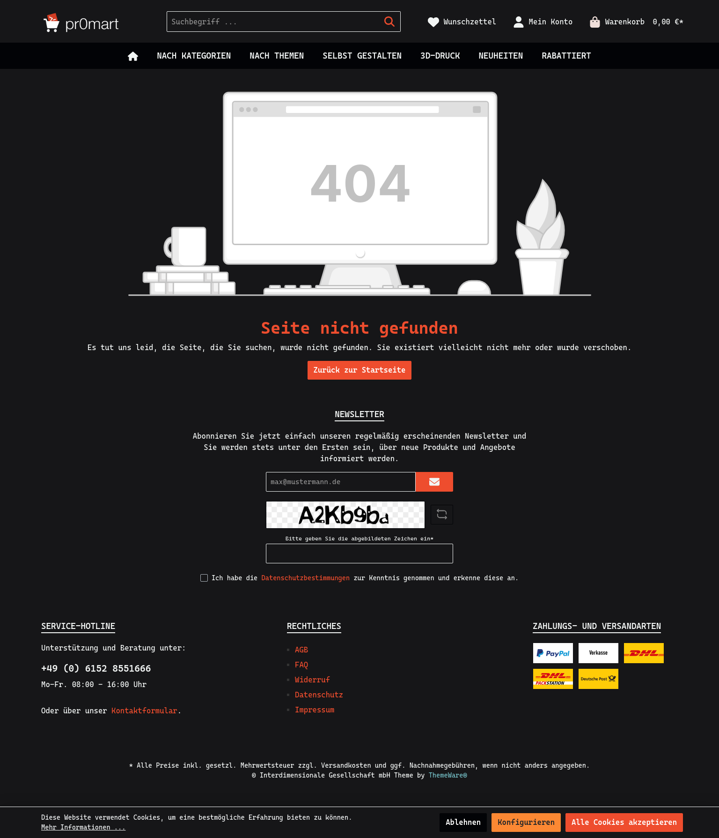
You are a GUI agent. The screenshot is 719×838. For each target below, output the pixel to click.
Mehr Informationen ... (83, 827)
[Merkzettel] (462, 21)
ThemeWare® (448, 775)
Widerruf (312, 679)
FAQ (301, 664)
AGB (301, 649)
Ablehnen (463, 822)
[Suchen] (390, 21)
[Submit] (434, 482)
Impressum (314, 709)
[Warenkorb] (633, 21)
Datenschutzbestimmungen (306, 578)
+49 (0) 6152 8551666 (96, 668)
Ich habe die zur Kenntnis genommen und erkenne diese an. (365, 578)
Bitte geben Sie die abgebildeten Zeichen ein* (359, 538)
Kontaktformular (144, 710)
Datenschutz (319, 694)
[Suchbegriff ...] (273, 21)
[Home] (132, 56)
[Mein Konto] (543, 21)
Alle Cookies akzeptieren (624, 822)
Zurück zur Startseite (360, 370)
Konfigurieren (526, 822)
